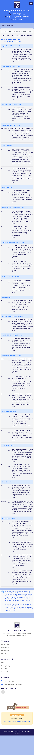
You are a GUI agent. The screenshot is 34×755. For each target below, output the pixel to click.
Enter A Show (5, 647)
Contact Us (4, 672)
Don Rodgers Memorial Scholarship (17, 721)
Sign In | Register (18, 19)
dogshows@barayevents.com (17, 17)
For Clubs (4, 653)
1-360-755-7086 (8, 681)
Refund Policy (5, 669)
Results (4, 31)
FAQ (2, 663)
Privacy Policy (5, 666)
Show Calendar (5, 644)
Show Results (6, 25)
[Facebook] (3, 692)
